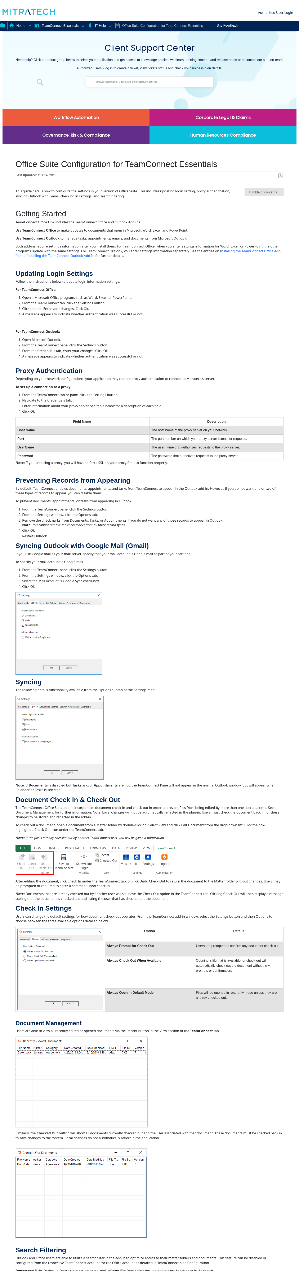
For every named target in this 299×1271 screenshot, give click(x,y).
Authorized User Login (275, 12)
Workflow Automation (76, 117)
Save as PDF (280, 176)
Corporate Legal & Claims (223, 117)
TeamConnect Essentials (57, 25)
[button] (40, 83)
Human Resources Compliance (223, 135)
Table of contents (264, 192)
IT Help (97, 25)
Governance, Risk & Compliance (76, 135)
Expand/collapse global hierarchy (2, 25)
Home (17, 25)
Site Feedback (227, 25)
